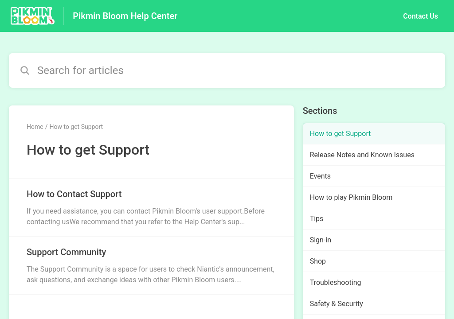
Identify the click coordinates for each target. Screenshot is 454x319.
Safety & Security (336, 304)
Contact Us (420, 16)
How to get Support (76, 126)
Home (35, 126)
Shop (318, 261)
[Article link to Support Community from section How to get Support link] (151, 265)
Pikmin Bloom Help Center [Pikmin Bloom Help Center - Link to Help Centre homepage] (125, 16)
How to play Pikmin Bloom (351, 197)
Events (320, 176)
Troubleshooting (335, 282)
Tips (317, 218)
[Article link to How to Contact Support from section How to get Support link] (151, 207)
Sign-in (320, 240)
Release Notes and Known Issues (362, 155)
